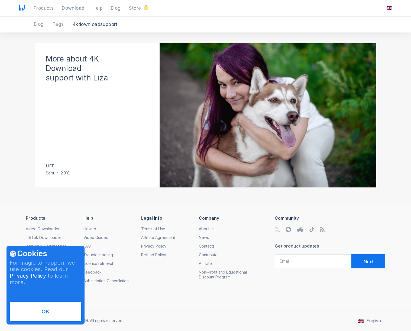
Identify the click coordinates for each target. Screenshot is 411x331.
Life (50, 165)
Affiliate (205, 263)
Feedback (92, 272)
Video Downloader (43, 228)
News (204, 237)
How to (89, 228)
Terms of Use (153, 228)
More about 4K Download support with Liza (77, 68)
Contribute (208, 254)
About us (207, 228)
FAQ (87, 246)
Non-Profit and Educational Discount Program (223, 274)
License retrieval (98, 263)
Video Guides (95, 237)
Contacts (207, 246)
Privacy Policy (28, 275)
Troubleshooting (98, 254)
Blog (39, 24)
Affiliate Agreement (158, 237)
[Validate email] (368, 261)
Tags (59, 24)
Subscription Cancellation (106, 280)
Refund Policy (153, 254)
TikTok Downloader (43, 237)
